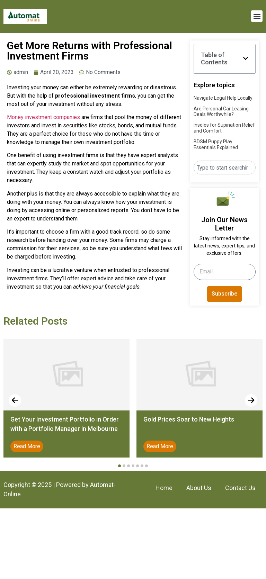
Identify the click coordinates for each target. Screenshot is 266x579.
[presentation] (15, 400)
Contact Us (240, 487)
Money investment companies (43, 117)
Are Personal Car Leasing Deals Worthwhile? (221, 111)
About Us (198, 487)
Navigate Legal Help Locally (223, 98)
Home (164, 487)
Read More (27, 446)
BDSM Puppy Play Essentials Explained (216, 144)
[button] (257, 16)
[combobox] (225, 167)
